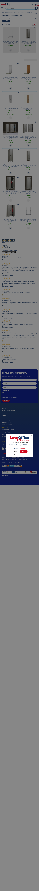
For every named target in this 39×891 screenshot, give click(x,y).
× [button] (31, 435)
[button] (19, 455)
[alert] (19, 445)
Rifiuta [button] (15, 451)
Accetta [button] (24, 451)
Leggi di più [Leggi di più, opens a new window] (22, 448)
